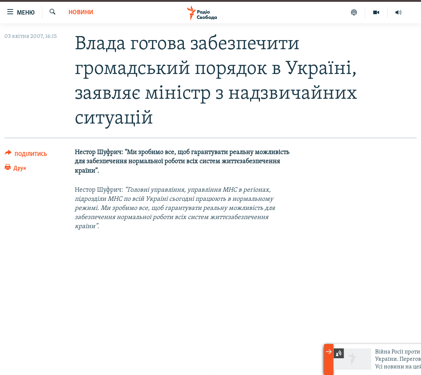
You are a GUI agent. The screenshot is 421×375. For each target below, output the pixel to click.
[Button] (26, 155)
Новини (81, 12)
